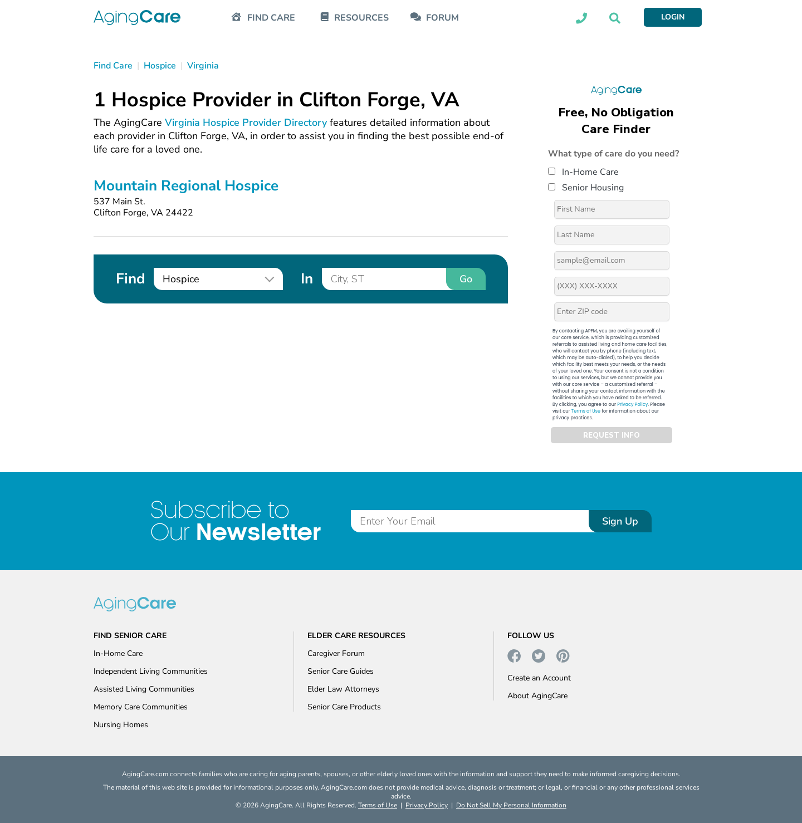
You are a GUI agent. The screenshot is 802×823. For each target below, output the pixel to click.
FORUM (442, 18)
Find (130, 278)
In (307, 278)
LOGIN (672, 17)
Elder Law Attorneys (343, 689)
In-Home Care (583, 172)
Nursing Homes (121, 724)
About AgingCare (537, 695)
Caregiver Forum (336, 653)
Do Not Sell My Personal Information (511, 805)
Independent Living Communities (151, 671)
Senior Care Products (344, 707)
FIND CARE (271, 18)
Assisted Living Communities (144, 689)
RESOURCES (361, 18)
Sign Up (620, 521)
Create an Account (539, 678)
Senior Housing (586, 188)
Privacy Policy (632, 404)
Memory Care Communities (141, 707)
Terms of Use (585, 411)
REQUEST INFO (611, 435)
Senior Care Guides (340, 671)
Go (465, 279)
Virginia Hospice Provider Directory (246, 122)
